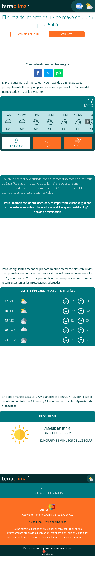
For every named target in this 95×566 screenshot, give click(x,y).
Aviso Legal (35, 522)
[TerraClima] (77, 6)
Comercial (39, 492)
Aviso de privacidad (55, 522)
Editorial (57, 492)
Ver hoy (66, 34)
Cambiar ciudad (28, 34)
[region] (47, 50)
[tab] (16, 143)
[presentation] (87, 121)
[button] (38, 73)
